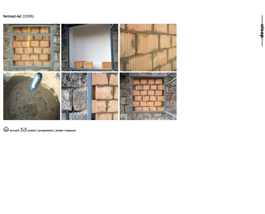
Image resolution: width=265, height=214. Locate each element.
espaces (70, 130)
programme (46, 130)
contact (29, 130)
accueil (11, 130)
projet (59, 130)
